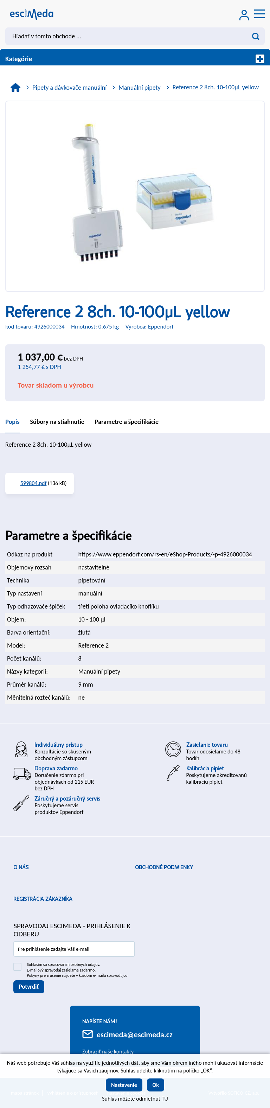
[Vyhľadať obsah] (256, 36)
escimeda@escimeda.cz (135, 1034)
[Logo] (31, 14)
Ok (155, 1085)
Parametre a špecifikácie (127, 422)
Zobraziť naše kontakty (108, 1051)
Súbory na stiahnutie (57, 422)
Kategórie (135, 59)
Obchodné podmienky (164, 867)
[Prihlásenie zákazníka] (244, 16)
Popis (12, 422)
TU (165, 1098)
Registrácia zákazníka (42, 899)
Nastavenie (124, 1085)
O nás (20, 867)
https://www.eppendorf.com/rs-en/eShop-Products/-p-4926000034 (165, 554)
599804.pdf (33, 483)
